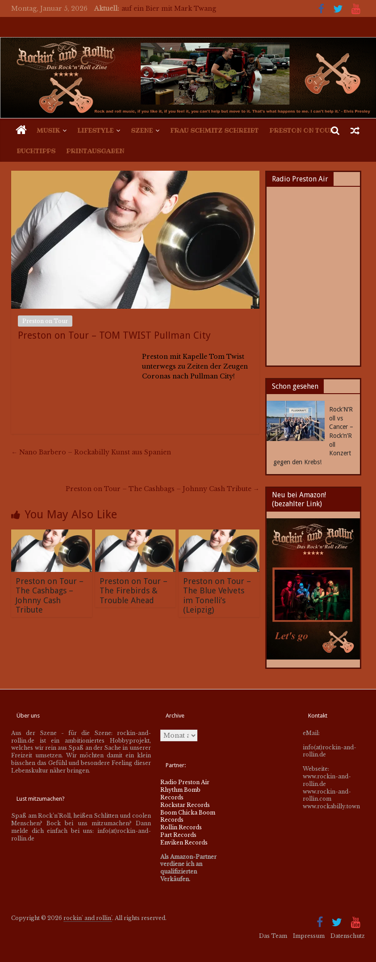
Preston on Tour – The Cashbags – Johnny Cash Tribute (162, 489)
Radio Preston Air (184, 782)
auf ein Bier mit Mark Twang (168, 8)
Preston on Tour (301, 130)
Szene (142, 130)
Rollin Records (181, 827)
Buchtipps (36, 151)
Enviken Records (184, 842)
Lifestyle (95, 130)
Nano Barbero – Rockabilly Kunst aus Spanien (91, 452)
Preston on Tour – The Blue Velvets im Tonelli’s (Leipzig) (217, 595)
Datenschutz (347, 936)
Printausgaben (95, 151)
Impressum (309, 936)
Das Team (273, 936)
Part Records (178, 835)
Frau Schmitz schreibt (214, 130)
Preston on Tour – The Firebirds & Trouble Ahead (133, 590)
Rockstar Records (185, 805)
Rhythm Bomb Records (180, 793)
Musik (48, 130)
